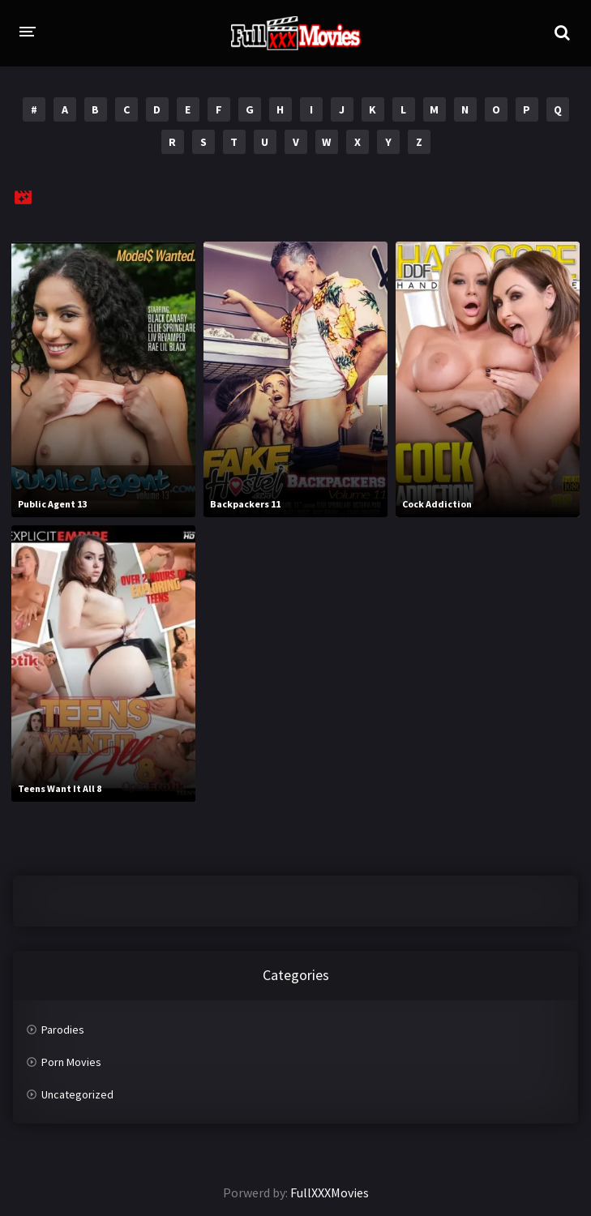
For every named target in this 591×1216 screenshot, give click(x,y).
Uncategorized (77, 1094)
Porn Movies (71, 1062)
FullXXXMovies (329, 1192)
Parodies (62, 1029)
